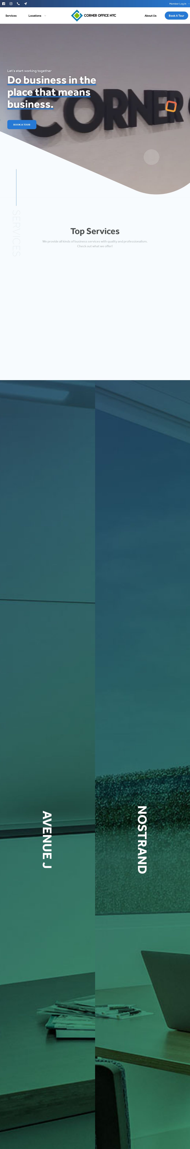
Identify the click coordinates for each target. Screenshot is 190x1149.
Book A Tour (21, 124)
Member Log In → (179, 3)
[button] (35, 15)
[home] (93, 15)
